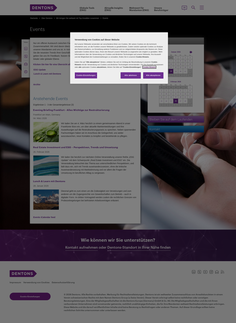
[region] (119, 58)
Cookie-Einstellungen (86, 75)
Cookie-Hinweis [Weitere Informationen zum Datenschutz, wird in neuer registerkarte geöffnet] (149, 67)
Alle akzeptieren (153, 75)
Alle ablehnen (131, 75)
